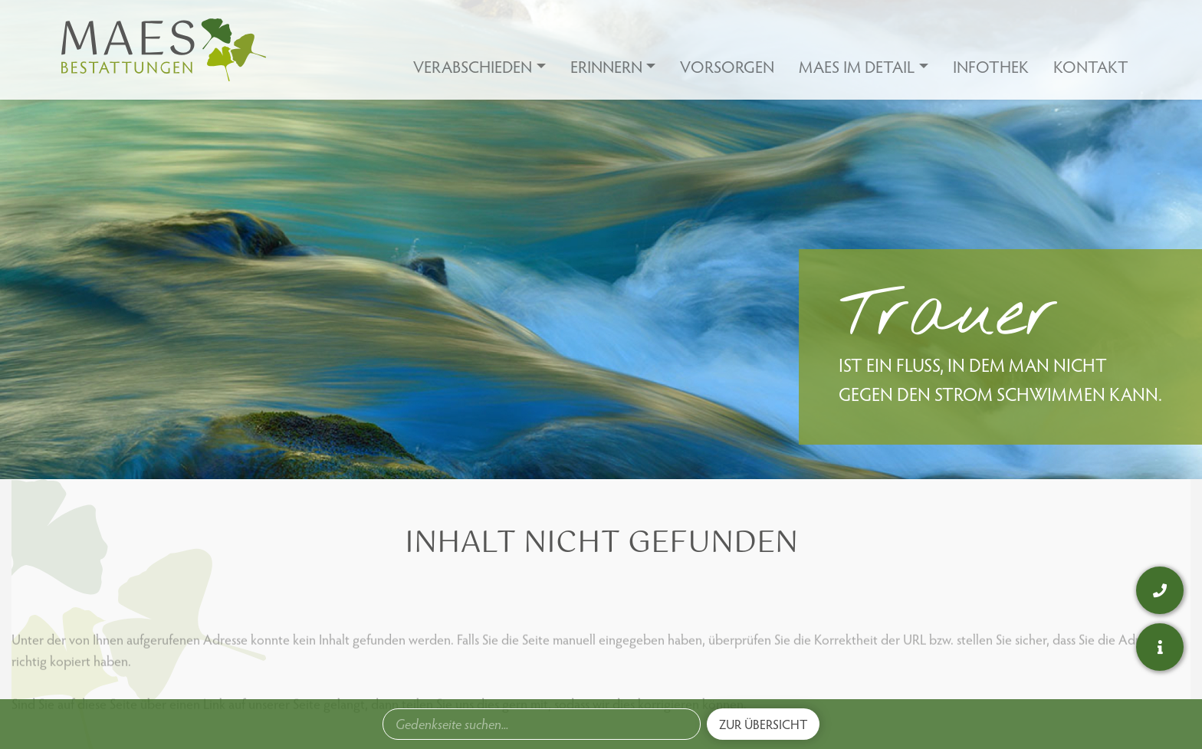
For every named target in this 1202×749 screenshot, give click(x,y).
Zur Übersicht (763, 724)
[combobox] (542, 724)
